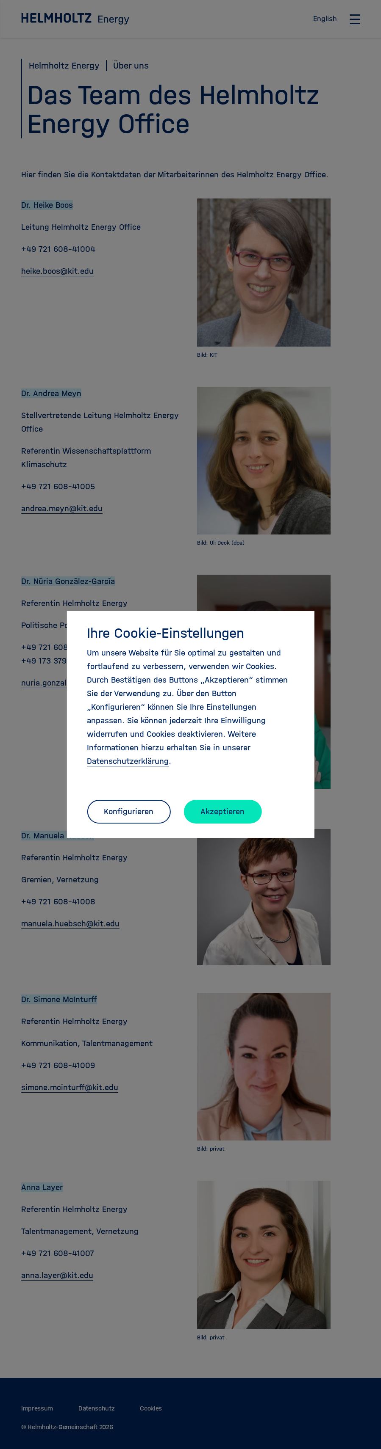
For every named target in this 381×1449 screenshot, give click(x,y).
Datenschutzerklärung (128, 761)
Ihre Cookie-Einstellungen (165, 633)
